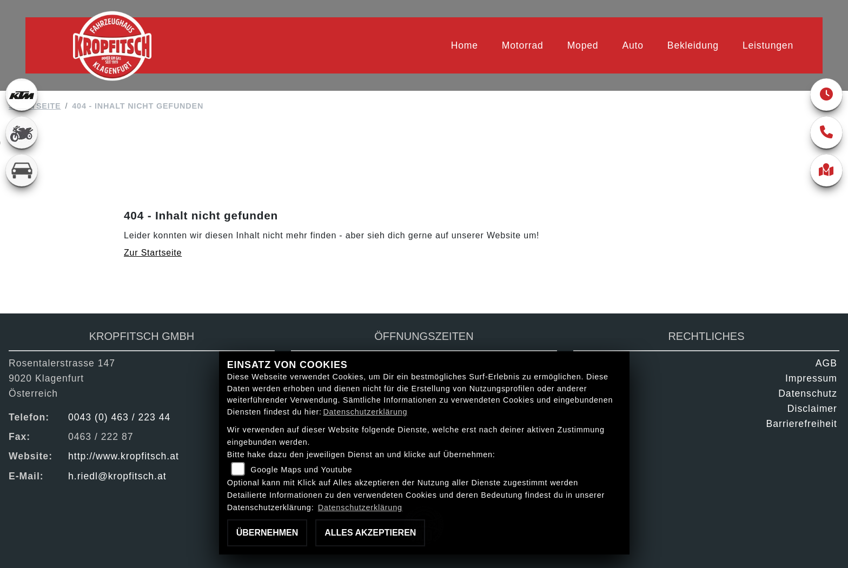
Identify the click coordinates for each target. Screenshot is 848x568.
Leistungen (768, 45)
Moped (583, 45)
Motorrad (523, 45)
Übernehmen (267, 532)
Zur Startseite (153, 252)
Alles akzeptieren (370, 532)
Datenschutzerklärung (365, 411)
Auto (632, 45)
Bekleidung (693, 45)
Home (464, 45)
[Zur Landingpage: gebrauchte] (21, 132)
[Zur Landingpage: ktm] (21, 94)
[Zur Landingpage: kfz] (21, 170)
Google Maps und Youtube (301, 469)
